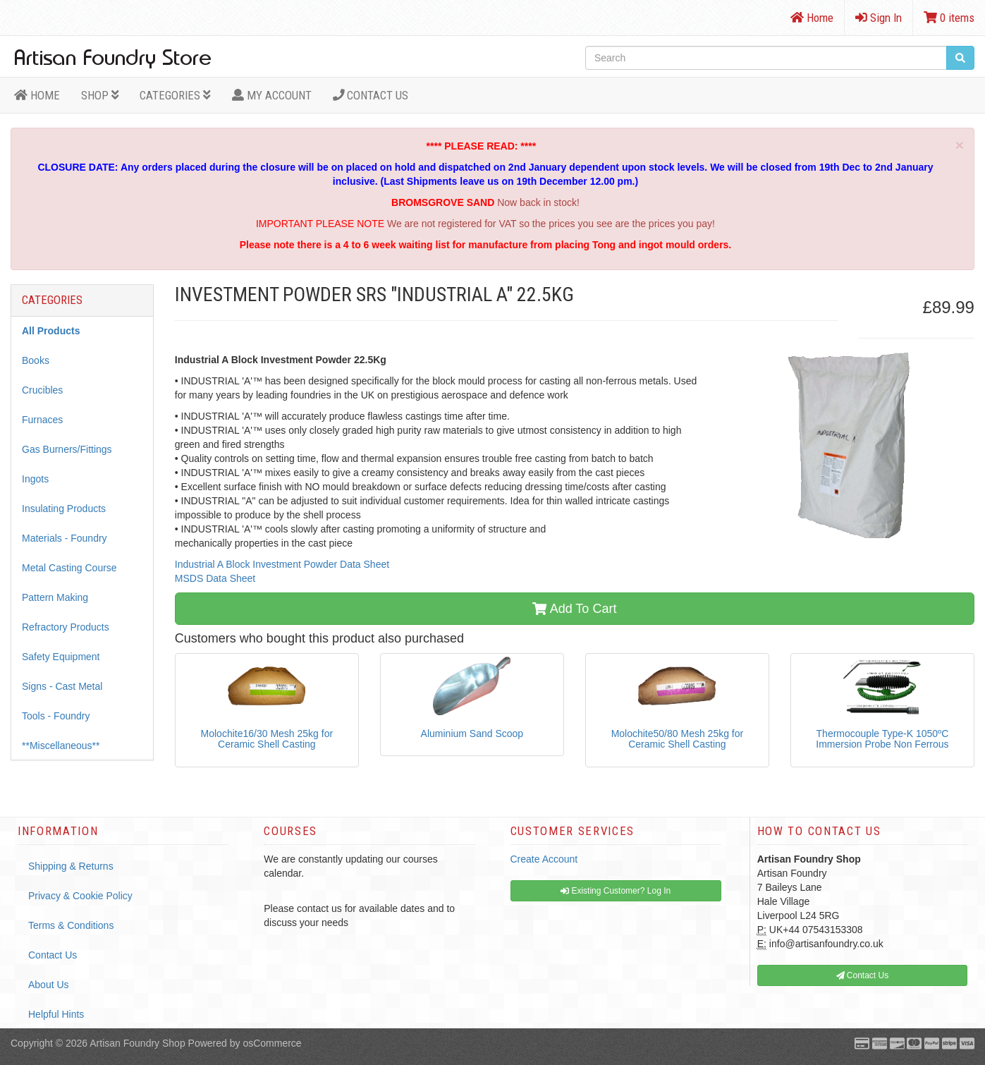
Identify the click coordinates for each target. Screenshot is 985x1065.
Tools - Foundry (56, 716)
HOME (37, 95)
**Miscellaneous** (61, 745)
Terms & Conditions (71, 925)
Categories (175, 95)
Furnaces (42, 419)
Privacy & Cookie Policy (80, 895)
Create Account (544, 859)
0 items (949, 18)
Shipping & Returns (71, 866)
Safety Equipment (61, 656)
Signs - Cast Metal (62, 686)
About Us (48, 984)
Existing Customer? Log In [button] (616, 891)
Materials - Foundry (64, 538)
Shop (100, 95)
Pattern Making (55, 597)
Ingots (35, 479)
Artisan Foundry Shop (137, 1043)
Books (35, 360)
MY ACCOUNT (272, 95)
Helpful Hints (56, 1014)
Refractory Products (65, 627)
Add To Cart (574, 609)
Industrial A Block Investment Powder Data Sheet (282, 564)
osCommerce (272, 1043)
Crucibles (42, 390)
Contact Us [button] (862, 975)
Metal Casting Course (69, 567)
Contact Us (371, 95)
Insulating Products (64, 508)
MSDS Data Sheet (215, 578)
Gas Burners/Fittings (67, 449)
